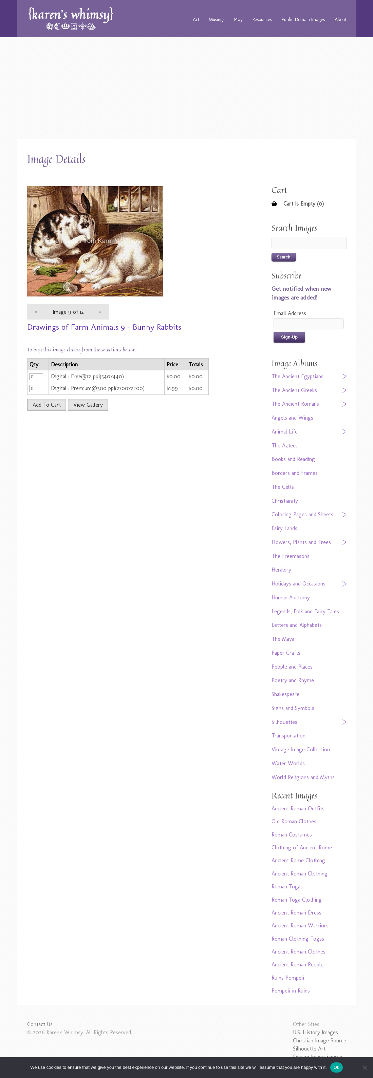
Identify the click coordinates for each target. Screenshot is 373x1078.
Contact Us (40, 1024)
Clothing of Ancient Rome (302, 847)
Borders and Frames (295, 473)
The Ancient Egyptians (297, 376)
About (340, 19)
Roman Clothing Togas (298, 939)
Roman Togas (287, 886)
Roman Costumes (292, 834)
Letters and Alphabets (297, 625)
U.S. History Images (315, 1032)
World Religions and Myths (303, 777)
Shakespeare (285, 694)
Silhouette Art (309, 1048)
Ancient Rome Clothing (298, 860)
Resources (262, 19)
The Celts (283, 487)
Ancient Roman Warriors (300, 925)
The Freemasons (291, 556)
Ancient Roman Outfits (298, 808)
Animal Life (285, 431)
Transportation (288, 735)
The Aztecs (285, 445)
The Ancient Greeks (294, 390)
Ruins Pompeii (288, 978)
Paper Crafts (286, 653)
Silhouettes (284, 722)
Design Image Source (317, 1057)
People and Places (292, 666)
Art (196, 19)
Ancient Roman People (297, 964)
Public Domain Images (303, 19)
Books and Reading (293, 459)
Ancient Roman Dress (296, 912)
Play (238, 19)
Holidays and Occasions (298, 583)
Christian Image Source (319, 1040)
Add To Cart (47, 405)
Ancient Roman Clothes (298, 951)
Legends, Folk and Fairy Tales (305, 611)
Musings (216, 19)
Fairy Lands (284, 528)
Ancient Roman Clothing (300, 873)
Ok (336, 1067)
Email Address (290, 313)
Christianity (285, 501)
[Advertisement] (186, 88)
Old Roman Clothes (294, 821)
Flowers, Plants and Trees (301, 542)
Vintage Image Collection (301, 749)
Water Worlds (288, 763)
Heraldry (281, 569)
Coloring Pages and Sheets (302, 514)
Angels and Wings (292, 418)
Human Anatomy (291, 597)
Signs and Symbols (293, 708)
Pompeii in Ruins (291, 990)
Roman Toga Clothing (297, 900)
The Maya (283, 639)
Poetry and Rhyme (293, 680)
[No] (364, 1067)
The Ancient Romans (295, 404)
